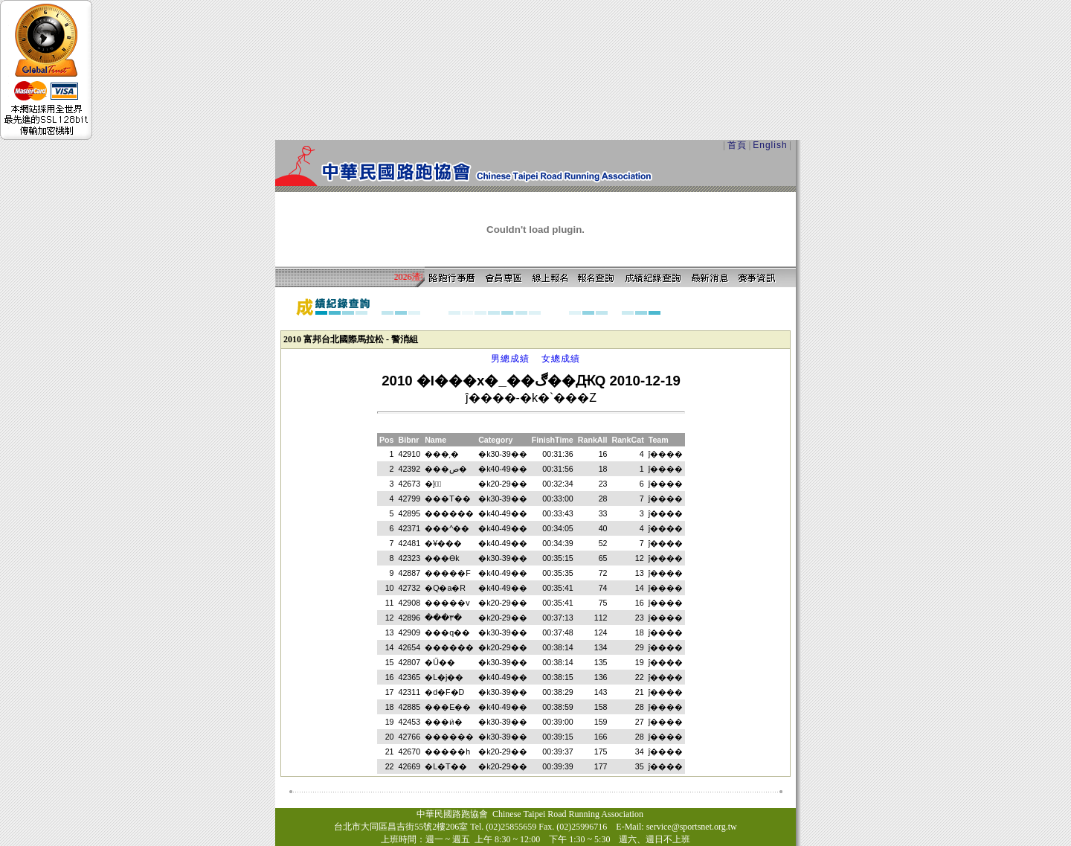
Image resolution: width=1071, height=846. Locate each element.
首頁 (737, 145)
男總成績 (510, 358)
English (770, 145)
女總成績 (560, 358)
